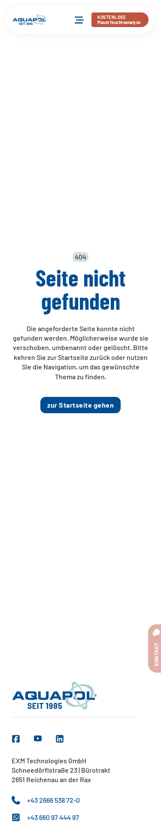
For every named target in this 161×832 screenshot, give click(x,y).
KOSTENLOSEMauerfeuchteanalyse (119, 20)
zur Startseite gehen (80, 405)
